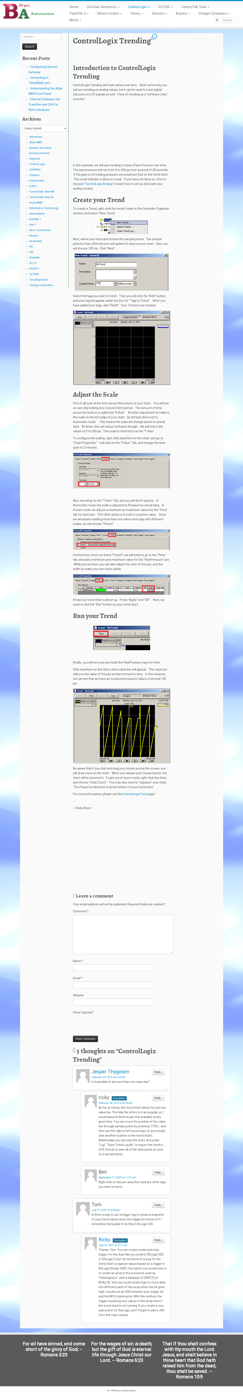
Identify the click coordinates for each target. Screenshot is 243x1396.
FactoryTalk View (195, 7)
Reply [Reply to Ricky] (158, 1240)
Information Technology (43, 208)
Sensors (159, 13)
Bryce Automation (126, 1389)
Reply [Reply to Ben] (158, 1172)
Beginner (34, 158)
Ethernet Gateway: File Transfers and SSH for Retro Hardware (44, 105)
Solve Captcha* (83, 1012)
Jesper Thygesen (110, 1072)
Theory (136, 13)
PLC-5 (32, 263)
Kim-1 (32, 224)
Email (77, 978)
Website (78, 995)
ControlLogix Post (135, 794)
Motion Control (109, 13)
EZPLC (33, 186)
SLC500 (165, 7)
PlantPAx (34, 257)
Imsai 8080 (36, 202)
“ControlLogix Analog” (98, 184)
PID (31, 252)
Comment (81, 911)
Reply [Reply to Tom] (158, 1204)
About (75, 20)
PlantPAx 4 (79, 13)
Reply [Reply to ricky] (158, 1097)
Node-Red (35, 241)
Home (73, 7)
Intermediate (37, 213)
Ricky (104, 1240)
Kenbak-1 (35, 219)
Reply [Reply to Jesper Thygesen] (158, 1072)
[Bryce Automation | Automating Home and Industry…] (28, 11)
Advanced (35, 136)
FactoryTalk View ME (41, 191)
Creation (34, 175)
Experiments (36, 180)
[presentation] (105, 1025)
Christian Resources (103, 7)
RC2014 (34, 268)
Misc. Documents (40, 230)
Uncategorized (38, 279)
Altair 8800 (35, 142)
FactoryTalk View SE (41, 197)
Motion (33, 235)
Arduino (183, 13)
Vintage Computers (214, 13)
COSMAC (35, 169)
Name (78, 961)
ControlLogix (139, 7)
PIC (31, 246)
